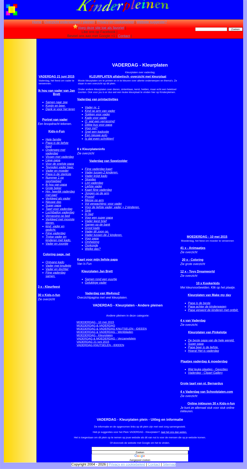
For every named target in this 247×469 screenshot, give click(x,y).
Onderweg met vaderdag (55, 151)
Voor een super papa (99, 217)
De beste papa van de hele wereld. (211, 340)
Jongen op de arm (97, 193)
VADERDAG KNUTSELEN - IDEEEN (100, 345)
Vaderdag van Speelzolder (108, 161)
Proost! (89, 196)
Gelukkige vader (96, 282)
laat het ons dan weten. (174, 432)
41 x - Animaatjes (192, 248)
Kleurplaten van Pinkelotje (207, 332)
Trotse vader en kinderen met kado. (58, 238)
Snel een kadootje (97, 131)
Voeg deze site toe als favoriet (98, 28)
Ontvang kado (55, 262)
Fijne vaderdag (55, 233)
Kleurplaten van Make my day (209, 295)
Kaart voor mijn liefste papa (97, 259)
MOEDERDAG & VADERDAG (96, 325)
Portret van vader (55, 119)
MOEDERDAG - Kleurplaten (95, 335)
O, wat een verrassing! (100, 121)
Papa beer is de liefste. (203, 347)
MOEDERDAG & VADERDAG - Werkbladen (105, 332)
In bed (89, 214)
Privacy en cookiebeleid (115, 22)
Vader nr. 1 (92, 107)
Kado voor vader (96, 117)
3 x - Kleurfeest (49, 286)
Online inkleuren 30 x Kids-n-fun (211, 403)
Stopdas (90, 179)
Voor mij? (91, 128)
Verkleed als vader (58, 198)
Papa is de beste (199, 303)
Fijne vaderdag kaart (98, 169)
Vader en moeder (57, 170)
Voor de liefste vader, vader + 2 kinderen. (112, 207)
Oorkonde (91, 245)
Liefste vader (93, 186)
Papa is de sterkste (58, 174)
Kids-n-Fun (56, 131)
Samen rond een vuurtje (101, 279)
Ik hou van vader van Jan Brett (56, 92)
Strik (88, 210)
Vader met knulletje (58, 265)
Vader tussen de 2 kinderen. (103, 235)
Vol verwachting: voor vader (103, 203)
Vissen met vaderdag (60, 156)
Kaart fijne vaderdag (98, 189)
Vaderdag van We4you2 (102, 293)
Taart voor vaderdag (59, 209)
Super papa (53, 205)
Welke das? (93, 249)
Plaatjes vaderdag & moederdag (204, 361)
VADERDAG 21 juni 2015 (56, 76)
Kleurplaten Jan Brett (97, 271)
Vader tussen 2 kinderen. (101, 172)
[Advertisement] (19, 100)
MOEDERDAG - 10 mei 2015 (95, 322)
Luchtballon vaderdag (60, 212)
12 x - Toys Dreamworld (197, 271)
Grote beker (53, 188)
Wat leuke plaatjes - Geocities (208, 369)
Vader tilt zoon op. (97, 231)
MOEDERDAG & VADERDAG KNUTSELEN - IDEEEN (112, 328)
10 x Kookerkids (208, 283)
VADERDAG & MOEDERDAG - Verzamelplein (106, 338)
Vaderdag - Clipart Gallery (205, 372)
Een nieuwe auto (96, 135)
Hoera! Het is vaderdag (203, 350)
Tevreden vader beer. (60, 167)
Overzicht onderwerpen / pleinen (69, 22)
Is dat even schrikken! (99, 138)
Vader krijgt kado (96, 176)
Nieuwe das (53, 202)
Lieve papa (53, 160)
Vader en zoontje (57, 243)
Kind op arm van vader (100, 111)
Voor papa (92, 238)
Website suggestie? (151, 22)
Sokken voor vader (97, 114)
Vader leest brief (96, 221)
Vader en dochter (57, 269)
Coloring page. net (56, 254)
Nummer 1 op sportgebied (55, 179)
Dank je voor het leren (60, 109)
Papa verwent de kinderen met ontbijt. (213, 310)
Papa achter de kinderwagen (207, 306)
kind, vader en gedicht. (55, 228)
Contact (124, 36)
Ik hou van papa (56, 184)
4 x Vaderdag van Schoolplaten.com (206, 391)
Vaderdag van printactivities (97, 99)
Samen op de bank (97, 224)
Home (36, 22)
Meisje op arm (94, 200)
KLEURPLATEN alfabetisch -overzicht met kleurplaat (127, 76)
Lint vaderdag (94, 183)
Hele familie (53, 139)
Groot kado (92, 228)
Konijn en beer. (56, 105)
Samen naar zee (57, 102)
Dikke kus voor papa (98, 124)
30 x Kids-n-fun (49, 295)
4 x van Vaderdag (193, 320)
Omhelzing (92, 242)
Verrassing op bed (58, 216)
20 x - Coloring (192, 259)
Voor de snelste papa (60, 163)
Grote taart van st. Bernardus (201, 383)
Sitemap (169, 464)
